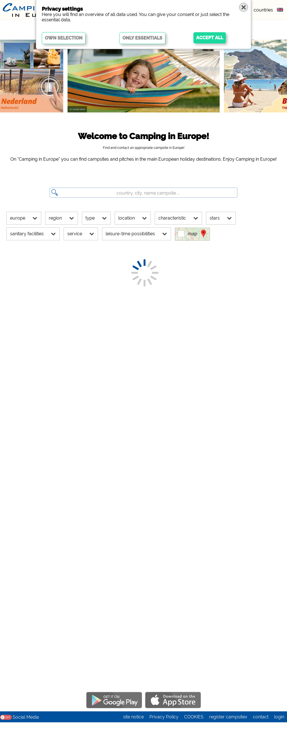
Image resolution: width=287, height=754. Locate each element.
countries (263, 10)
